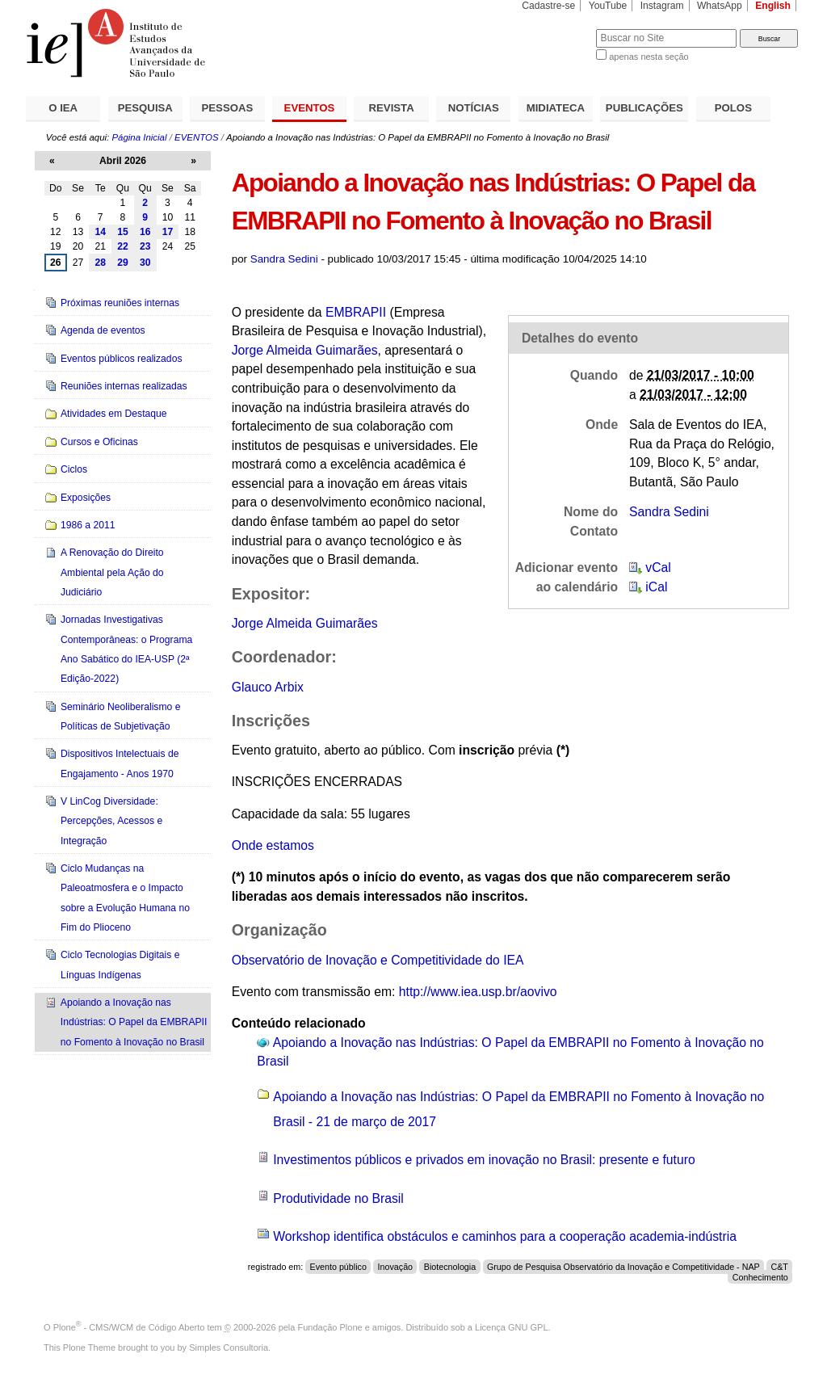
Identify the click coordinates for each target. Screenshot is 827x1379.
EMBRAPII (355, 312)
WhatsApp (719, 5)
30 (145, 262)
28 (100, 262)
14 (100, 232)
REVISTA (391, 108)
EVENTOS (309, 108)
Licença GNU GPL (511, 1327)
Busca (556, 28)
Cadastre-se (548, 5)
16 (145, 232)
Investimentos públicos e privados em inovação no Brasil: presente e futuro (484, 1160)
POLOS (733, 108)
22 (122, 246)
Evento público (338, 1267)
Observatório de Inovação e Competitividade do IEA (378, 960)
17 (168, 232)
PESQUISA (145, 108)
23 (145, 246)
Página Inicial (138, 137)
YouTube (608, 5)
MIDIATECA (556, 108)
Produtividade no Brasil (338, 1198)
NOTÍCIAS (473, 108)
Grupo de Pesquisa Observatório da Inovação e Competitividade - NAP (623, 1267)
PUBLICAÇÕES (644, 108)
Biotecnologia (450, 1267)
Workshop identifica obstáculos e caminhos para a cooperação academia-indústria (505, 1236)
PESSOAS (228, 108)
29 (122, 262)
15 (122, 232)
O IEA (63, 108)
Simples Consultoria (228, 1347)
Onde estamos (273, 845)
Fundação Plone (330, 1327)
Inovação (396, 1267)
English (773, 5)
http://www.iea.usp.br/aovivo (478, 992)
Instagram (662, 5)
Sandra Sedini (284, 259)
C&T (778, 1267)
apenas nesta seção (648, 56)
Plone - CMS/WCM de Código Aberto (129, 1327)
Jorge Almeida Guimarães (305, 350)
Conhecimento (760, 1277)
